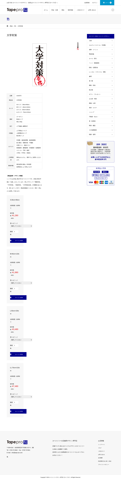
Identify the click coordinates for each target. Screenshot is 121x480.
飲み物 (91, 90)
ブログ (99, 448)
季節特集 (91, 54)
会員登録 (86, 2)
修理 (90, 76)
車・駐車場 (92, 121)
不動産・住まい (93, 116)
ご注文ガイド (80, 10)
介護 (90, 40)
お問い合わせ (92, 10)
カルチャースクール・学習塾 (97, 45)
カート (108, 3)
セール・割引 (93, 58)
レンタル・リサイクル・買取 (97, 72)
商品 (63, 10)
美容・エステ (93, 107)
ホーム (46, 10)
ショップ (91, 112)
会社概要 (100, 457)
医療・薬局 (92, 134)
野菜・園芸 (92, 125)
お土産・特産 (93, 98)
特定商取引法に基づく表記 (104, 461)
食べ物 (91, 81)
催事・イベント (93, 49)
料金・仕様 (55, 10)
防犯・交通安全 (93, 67)
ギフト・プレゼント (95, 94)
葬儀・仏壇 (92, 103)
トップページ (101, 444)
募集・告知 (92, 85)
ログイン (94, 2)
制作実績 (70, 10)
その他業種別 (93, 130)
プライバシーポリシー (103, 464)
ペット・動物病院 (94, 63)
